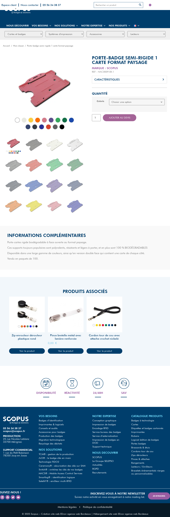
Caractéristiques (107, 79)
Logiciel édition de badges (145, 439)
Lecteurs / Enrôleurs (141, 465)
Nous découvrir (17, 25)
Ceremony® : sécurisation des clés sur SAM (62, 464)
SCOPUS (97, 456)
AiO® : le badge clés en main (55, 457)
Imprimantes (138, 432)
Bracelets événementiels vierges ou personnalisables (148, 470)
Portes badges (138, 443)
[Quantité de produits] (96, 117)
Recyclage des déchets (50, 443)
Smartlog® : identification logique (57, 475)
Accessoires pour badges (52, 432)
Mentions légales (67, 504)
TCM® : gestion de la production (56, 453)
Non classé (18, 46)
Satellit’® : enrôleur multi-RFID (55, 479)
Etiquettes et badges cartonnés (147, 428)
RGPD (95, 467)
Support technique (102, 446)
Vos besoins (42, 25)
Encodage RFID (100, 428)
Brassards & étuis (140, 446)
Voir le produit (26, 350)
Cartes (134, 424)
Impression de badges (104, 424)
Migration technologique (52, 439)
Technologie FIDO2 (49, 460)
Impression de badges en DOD (105, 441)
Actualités (97, 463)
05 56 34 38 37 (52, 5)
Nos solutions (66, 25)
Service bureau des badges (106, 432)
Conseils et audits (48, 428)
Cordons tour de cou (142, 450)
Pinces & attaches (140, 457)
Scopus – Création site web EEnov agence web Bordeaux (61, 511)
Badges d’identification (51, 421)
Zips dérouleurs (139, 454)
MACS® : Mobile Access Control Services (60, 471)
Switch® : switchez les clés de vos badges (61, 468)
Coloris (100, 101)
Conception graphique (104, 421)
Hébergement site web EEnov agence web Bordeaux (120, 511)
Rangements (137, 461)
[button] (129, 79)
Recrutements (99, 471)
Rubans (135, 435)
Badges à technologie (142, 421)
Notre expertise (93, 25)
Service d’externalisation (105, 435)
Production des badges (51, 435)
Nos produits (120, 25)
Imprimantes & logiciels (51, 424)
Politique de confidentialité (97, 504)
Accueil (6, 46)
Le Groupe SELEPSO (103, 460)
